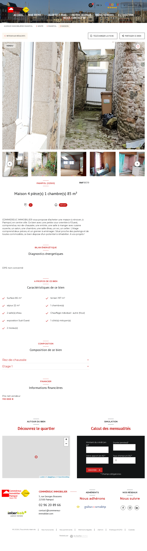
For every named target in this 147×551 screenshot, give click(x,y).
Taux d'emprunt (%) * (122, 463)
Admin (100, 537)
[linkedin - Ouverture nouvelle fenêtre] (137, 515)
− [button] (66, 451)
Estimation (126, 14)
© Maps (50, 484)
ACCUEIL (18, 14)
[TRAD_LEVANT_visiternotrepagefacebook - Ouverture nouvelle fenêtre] (123, 515)
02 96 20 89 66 (50, 512)
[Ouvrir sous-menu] (43, 15)
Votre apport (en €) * (95, 463)
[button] (137, 164)
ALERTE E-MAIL (57, 14)
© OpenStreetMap (63, 484)
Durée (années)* (120, 450)
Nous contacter (74, 17)
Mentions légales (85, 537)
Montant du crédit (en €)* (96, 450)
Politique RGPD (115, 537)
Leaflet (42, 484)
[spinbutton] (124, 467)
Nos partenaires (66, 537)
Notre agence (81, 14)
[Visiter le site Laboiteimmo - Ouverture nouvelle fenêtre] (78, 543)
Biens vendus (104, 14)
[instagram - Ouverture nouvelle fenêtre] (130, 515)
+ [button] (66, 447)
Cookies (131, 537)
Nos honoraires (47, 537)
